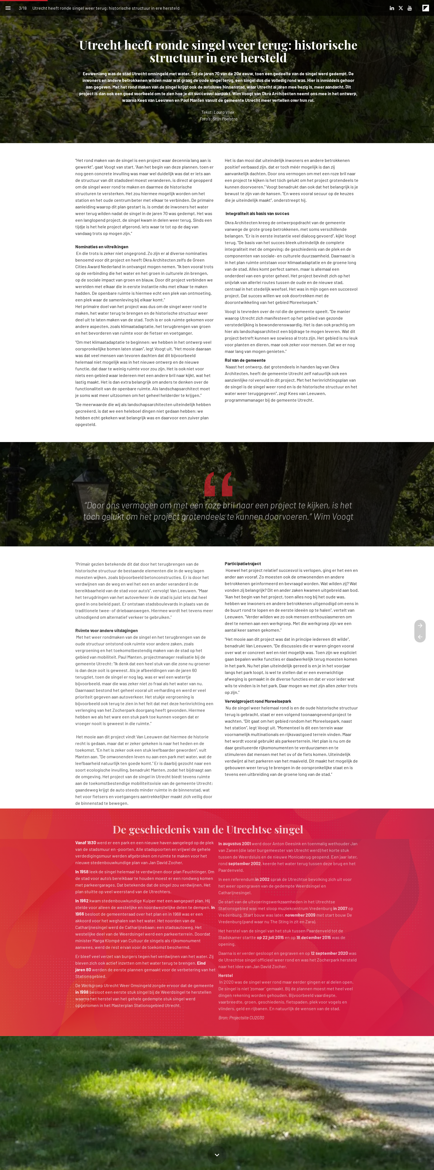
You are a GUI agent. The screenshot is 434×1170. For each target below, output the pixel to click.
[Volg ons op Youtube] (410, 8)
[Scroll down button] (217, 1155)
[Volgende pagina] (420, 625)
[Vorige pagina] (420, 636)
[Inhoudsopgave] (8, 8)
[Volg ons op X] (401, 8)
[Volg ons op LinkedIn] (392, 8)
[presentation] (217, 71)
